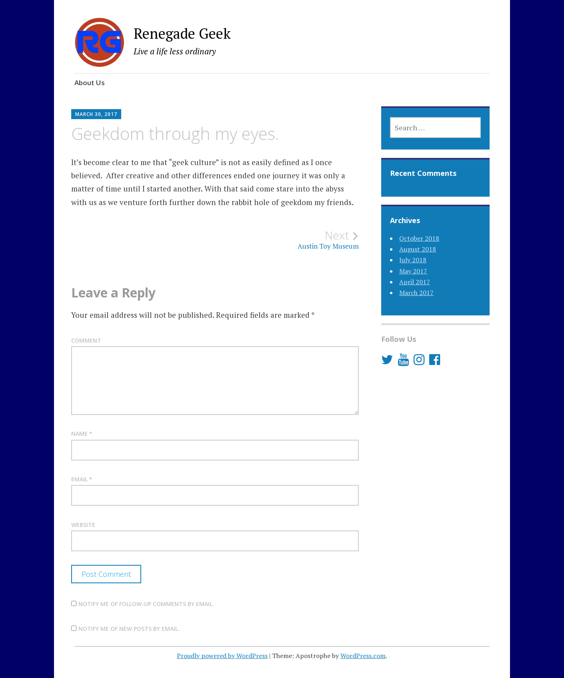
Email (81, 479)
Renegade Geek (182, 33)
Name (81, 433)
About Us (89, 82)
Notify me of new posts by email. (129, 628)
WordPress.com (363, 655)
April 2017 (414, 281)
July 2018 (412, 259)
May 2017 (413, 271)
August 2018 (417, 249)
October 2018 (419, 238)
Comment (86, 340)
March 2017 (416, 292)
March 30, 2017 (96, 114)
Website (83, 524)
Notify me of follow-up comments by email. (146, 604)
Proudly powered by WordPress (222, 655)
